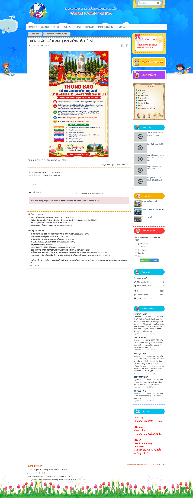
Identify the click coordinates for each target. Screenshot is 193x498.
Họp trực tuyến (143, 98)
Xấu (138, 256)
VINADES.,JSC (160, 464)
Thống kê (141, 93)
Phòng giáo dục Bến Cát (146, 108)
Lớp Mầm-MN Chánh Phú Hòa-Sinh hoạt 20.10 (155, 157)
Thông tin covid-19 (106, 27)
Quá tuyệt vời (141, 244)
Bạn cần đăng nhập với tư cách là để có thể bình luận (65, 200)
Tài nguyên (89, 27)
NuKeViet (140, 464)
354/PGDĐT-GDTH (141, 377)
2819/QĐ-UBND (140, 353)
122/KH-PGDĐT (140, 337)
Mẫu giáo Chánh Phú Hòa (118, 164)
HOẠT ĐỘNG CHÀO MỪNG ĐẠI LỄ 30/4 (154, 178)
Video (140, 106)
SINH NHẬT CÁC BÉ (149, 201)
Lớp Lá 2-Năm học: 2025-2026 (154, 167)
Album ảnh (142, 100)
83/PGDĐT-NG (140, 391)
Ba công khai (143, 95)
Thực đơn (67, 27)
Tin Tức (56, 27)
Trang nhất (32, 27)
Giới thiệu (45, 27)
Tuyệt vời (140, 247)
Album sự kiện (147, 217)
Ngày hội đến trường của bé (153, 209)
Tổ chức (78, 27)
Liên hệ (122, 27)
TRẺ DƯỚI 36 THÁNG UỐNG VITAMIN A (155, 134)
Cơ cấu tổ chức (143, 103)
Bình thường (141, 250)
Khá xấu (139, 253)
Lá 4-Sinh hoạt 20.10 (155, 144)
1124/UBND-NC (140, 314)
